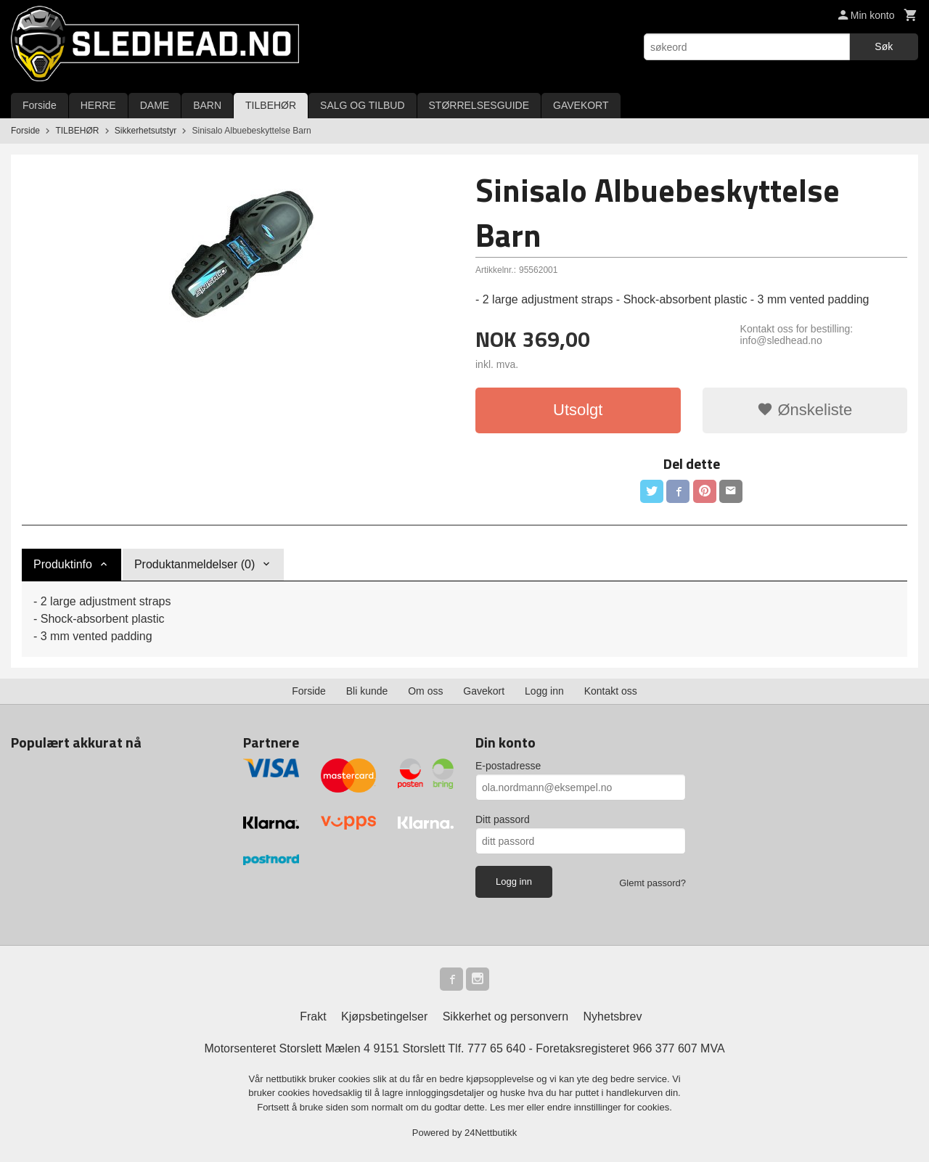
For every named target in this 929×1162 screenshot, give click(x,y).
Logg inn (544, 691)
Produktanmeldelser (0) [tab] (194, 564)
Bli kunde (367, 691)
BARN (207, 105)
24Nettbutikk (490, 1132)
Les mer (508, 1107)
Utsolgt (577, 410)
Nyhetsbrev (613, 1016)
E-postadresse (508, 766)
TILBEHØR (270, 105)
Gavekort (483, 691)
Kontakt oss (610, 691)
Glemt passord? (652, 882)
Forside (39, 105)
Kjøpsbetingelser (384, 1016)
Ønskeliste (804, 410)
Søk (884, 46)
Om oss (425, 691)
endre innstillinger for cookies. (609, 1107)
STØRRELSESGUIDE (479, 105)
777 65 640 (496, 1048)
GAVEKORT (581, 105)
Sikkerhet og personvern (505, 1016)
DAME (154, 105)
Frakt (313, 1016)
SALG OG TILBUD (362, 105)
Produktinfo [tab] (62, 564)
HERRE (98, 105)
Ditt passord (502, 819)
